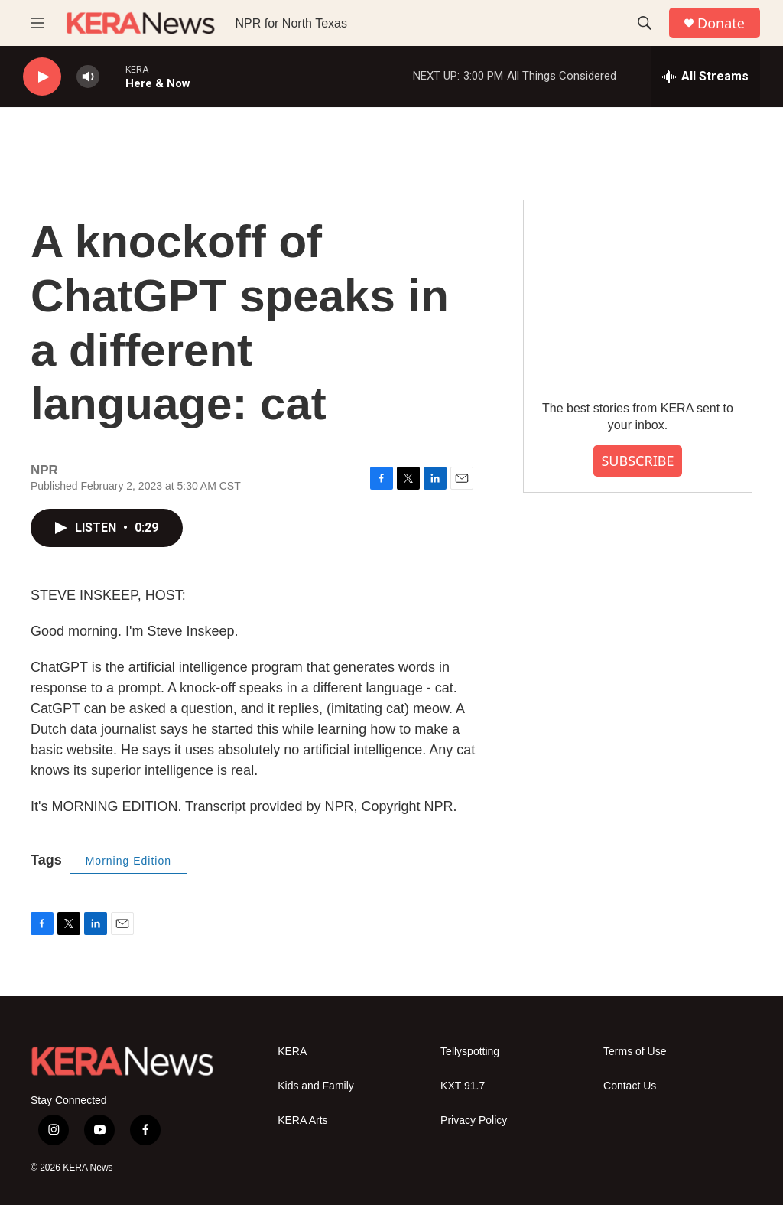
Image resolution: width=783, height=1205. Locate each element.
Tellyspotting (469, 1051)
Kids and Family (316, 1086)
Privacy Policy (473, 1120)
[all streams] (705, 76)
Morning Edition (128, 861)
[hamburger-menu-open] (37, 23)
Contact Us (629, 1086)
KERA (292, 1051)
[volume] (88, 77)
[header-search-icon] (644, 23)
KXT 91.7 (462, 1086)
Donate (721, 23)
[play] (42, 77)
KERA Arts (302, 1120)
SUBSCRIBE (637, 460)
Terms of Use (634, 1051)
